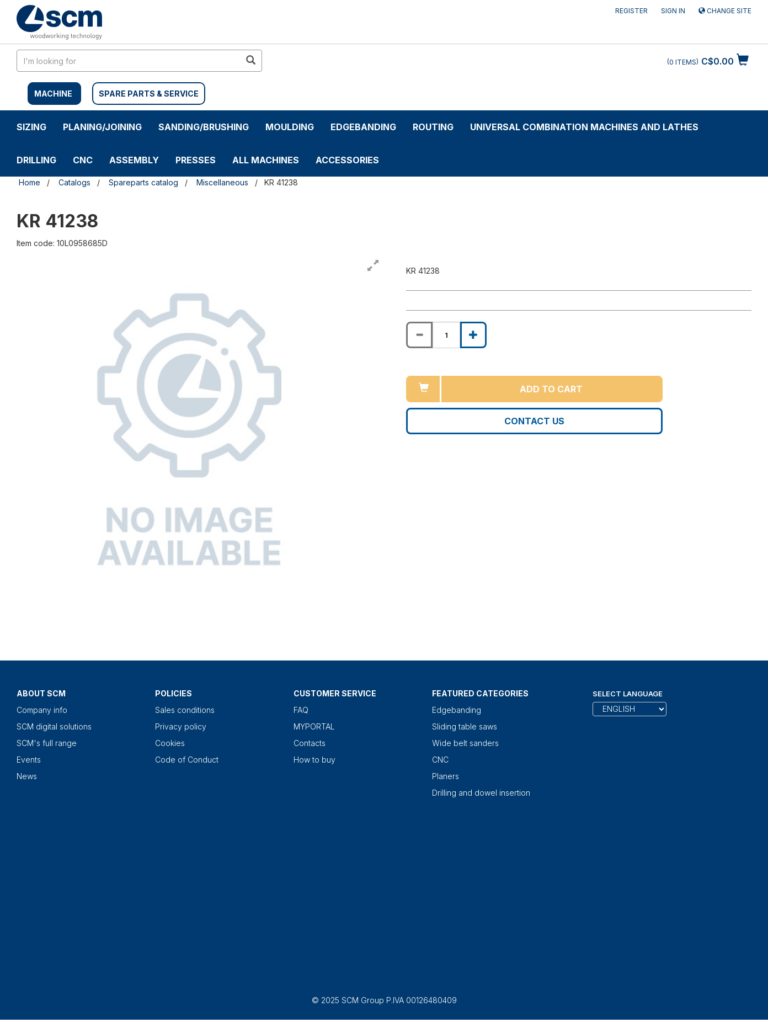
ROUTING (433, 126)
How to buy (314, 759)
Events (29, 759)
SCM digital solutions (54, 726)
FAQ (301, 710)
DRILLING (36, 160)
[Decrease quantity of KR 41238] (419, 335)
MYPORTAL (314, 726)
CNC (83, 160)
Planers (445, 776)
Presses (195, 160)
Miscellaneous (222, 182)
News (27, 776)
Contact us (534, 421)
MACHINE (53, 93)
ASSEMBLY (134, 160)
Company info (42, 710)
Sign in (673, 11)
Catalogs (74, 182)
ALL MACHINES (265, 160)
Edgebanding (363, 126)
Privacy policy (180, 726)
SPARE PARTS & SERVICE (149, 93)
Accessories (347, 160)
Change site (724, 11)
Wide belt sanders (465, 743)
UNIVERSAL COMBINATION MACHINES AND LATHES (584, 126)
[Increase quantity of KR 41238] (473, 335)
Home (29, 182)
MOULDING (289, 126)
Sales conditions (185, 710)
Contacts (310, 743)
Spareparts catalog (143, 182)
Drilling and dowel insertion (481, 792)
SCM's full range (47, 743)
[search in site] (128, 60)
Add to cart (551, 389)
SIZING (31, 126)
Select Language (628, 693)
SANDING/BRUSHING (203, 126)
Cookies (170, 743)
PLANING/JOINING (102, 126)
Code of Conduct (186, 759)
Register (631, 11)
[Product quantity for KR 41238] (446, 335)
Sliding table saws (464, 726)
